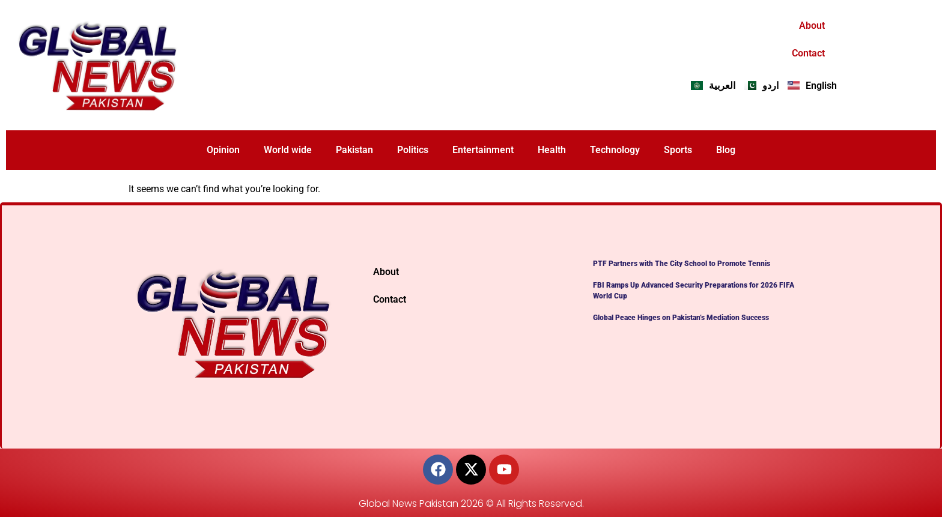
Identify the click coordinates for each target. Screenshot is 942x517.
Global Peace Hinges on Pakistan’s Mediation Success (681, 317)
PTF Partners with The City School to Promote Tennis (681, 263)
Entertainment (483, 150)
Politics (412, 150)
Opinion (223, 150)
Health (552, 150)
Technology (615, 150)
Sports (678, 150)
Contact (808, 53)
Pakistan (354, 150)
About (812, 25)
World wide (288, 150)
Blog (725, 150)
